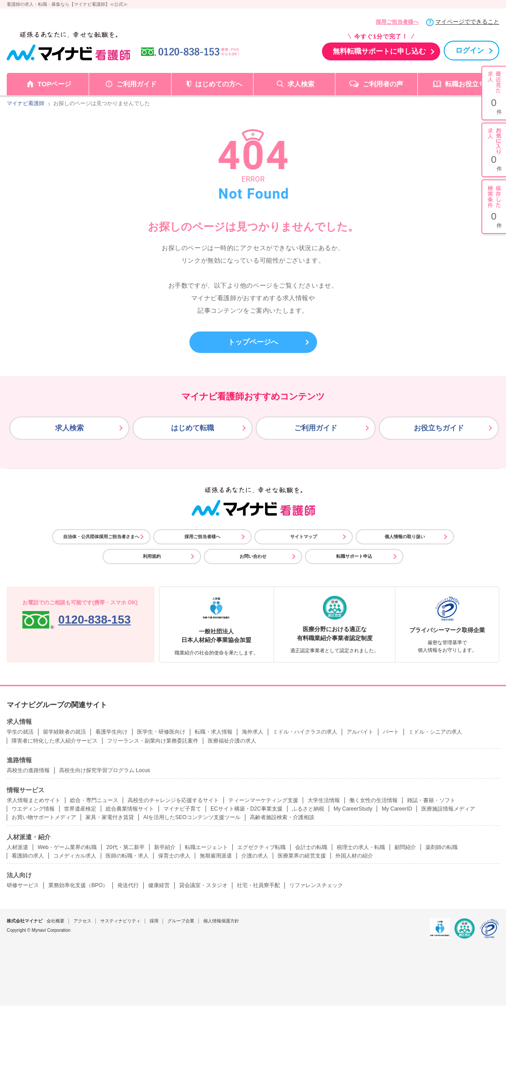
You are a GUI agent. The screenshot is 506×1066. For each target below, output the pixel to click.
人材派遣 (17, 847)
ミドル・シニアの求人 (435, 732)
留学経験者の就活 (64, 732)
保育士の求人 (174, 856)
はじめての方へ (218, 84)
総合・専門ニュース (94, 800)
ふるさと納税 (308, 809)
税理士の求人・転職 (361, 847)
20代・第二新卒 (125, 847)
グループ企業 (180, 920)
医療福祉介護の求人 (232, 741)
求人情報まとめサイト (33, 800)
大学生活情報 (324, 800)
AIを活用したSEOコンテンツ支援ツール (191, 817)
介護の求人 (254, 856)
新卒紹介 (165, 847)
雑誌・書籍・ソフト (431, 800)
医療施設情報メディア (448, 809)
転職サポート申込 (354, 556)
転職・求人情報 (213, 732)
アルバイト (360, 732)
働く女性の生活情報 (373, 800)
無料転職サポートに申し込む (379, 51)
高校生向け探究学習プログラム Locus (104, 770)
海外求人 (252, 732)
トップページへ (253, 342)
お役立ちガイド (439, 428)
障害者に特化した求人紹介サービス (55, 741)
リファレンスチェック (316, 885)
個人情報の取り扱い (405, 536)
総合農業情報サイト (130, 809)
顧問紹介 (405, 847)
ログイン (469, 50)
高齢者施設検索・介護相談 (282, 817)
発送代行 (128, 885)
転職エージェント (206, 847)
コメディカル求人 (74, 856)
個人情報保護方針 (221, 920)
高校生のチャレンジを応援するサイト (173, 800)
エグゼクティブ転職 (261, 847)
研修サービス (23, 885)
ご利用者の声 (383, 84)
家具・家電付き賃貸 (110, 817)
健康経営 (159, 885)
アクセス (82, 920)
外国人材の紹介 (354, 856)
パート (391, 732)
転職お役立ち (465, 84)
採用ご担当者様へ (397, 22)
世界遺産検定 (80, 809)
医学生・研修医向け (161, 732)
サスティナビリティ (120, 920)
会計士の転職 (311, 847)
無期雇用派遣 (216, 856)
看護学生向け (111, 732)
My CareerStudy (353, 809)
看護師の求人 (28, 856)
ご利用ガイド (136, 84)
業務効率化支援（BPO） (78, 885)
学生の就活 (20, 732)
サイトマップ (303, 536)
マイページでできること (467, 21)
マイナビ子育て (182, 809)
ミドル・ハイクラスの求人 (305, 732)
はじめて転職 (192, 428)
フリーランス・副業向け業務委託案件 (152, 741)
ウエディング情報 (33, 809)
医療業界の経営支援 (302, 856)
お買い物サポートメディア (44, 817)
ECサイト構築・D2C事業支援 (246, 809)
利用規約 (152, 556)
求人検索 (300, 84)
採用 (154, 920)
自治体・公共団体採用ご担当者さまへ (101, 536)
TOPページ (55, 84)
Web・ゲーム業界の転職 (67, 847)
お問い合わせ (253, 556)
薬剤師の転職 (441, 847)
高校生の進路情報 (28, 770)
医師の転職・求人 (127, 856)
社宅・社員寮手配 (258, 885)
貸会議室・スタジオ (203, 885)
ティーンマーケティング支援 (263, 800)
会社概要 (55, 920)
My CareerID (397, 809)
